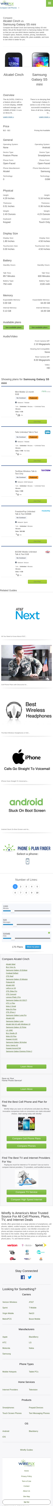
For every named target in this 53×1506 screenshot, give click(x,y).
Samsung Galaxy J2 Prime (16, 1027)
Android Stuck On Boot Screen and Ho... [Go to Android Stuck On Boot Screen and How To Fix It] (15, 829)
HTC (4, 1342)
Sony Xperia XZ (12, 1045)
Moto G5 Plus (11, 1036)
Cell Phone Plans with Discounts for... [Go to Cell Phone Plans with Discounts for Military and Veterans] (14, 685)
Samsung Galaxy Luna (14, 1021)
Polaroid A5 (10, 982)
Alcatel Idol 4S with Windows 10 (18, 1024)
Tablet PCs (33, 1372)
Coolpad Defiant (12, 973)
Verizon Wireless (9, 1302)
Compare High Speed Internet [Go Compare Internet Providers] (26, 1199)
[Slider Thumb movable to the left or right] (12, 912)
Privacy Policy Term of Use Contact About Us (26, 1483)
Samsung (6, 1354)
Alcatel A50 (10, 985)
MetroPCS (7, 1319)
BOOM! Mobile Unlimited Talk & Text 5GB (26, 553)
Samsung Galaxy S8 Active (16, 1042)
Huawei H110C (12, 1039)
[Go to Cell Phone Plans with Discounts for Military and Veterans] (26, 663)
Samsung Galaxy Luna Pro (16, 1015)
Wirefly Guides (26, 1450)
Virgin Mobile (8, 1313)
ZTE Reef (9, 976)
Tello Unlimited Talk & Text (26, 432)
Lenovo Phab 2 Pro (13, 997)
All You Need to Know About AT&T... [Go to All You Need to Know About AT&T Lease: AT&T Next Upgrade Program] (13, 636)
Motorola (6, 1348)
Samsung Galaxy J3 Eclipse (16, 970)
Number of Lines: (26, 879)
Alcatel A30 (10, 1018)
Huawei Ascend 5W (13, 1048)
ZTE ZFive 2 (10, 1012)
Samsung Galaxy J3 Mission (17, 979)
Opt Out (26, 1502)
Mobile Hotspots (9, 1372)
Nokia (31, 1348)
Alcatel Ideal (10, 964)
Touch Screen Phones (12, 1413)
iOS (4, 1437)
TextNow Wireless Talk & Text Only (25, 472)
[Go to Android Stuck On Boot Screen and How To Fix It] (26, 807)
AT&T (31, 1302)
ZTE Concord (11, 994)
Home (26, 1471)
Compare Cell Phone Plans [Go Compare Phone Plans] (26, 1138)
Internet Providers (10, 1390)
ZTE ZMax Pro (11, 991)
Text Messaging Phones (39, 1413)
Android (5, 1431)
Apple (4, 1337)
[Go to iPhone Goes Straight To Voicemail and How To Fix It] (26, 759)
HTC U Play (10, 1003)
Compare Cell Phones (8, 8)
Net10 (31, 1313)
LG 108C (9, 1030)
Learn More (26, 1066)
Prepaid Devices (36, 1408)
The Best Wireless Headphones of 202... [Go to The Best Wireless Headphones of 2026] (15, 733)
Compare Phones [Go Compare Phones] (26, 1146)
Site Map (26, 1496)
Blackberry (33, 1431)
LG (30, 1342)
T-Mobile (32, 1308)
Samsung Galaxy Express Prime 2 (19, 1051)
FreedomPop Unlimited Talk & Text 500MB (25, 513)
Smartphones (8, 1408)
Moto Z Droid (11, 1006)
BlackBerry (33, 1337)
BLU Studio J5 (11, 1033)
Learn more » (8, 117)
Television (33, 1390)
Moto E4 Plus (11, 1009)
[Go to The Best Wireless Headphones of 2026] (26, 711)
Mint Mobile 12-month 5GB (24, 393)
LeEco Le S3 (11, 988)
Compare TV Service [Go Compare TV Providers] (26, 1192)
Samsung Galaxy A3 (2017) (16, 1000)
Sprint (5, 1308)
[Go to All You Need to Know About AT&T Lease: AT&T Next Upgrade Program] (26, 615)
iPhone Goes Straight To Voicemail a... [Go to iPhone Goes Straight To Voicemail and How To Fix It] (14, 781)
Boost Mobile (34, 1319)
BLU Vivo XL (11, 967)
